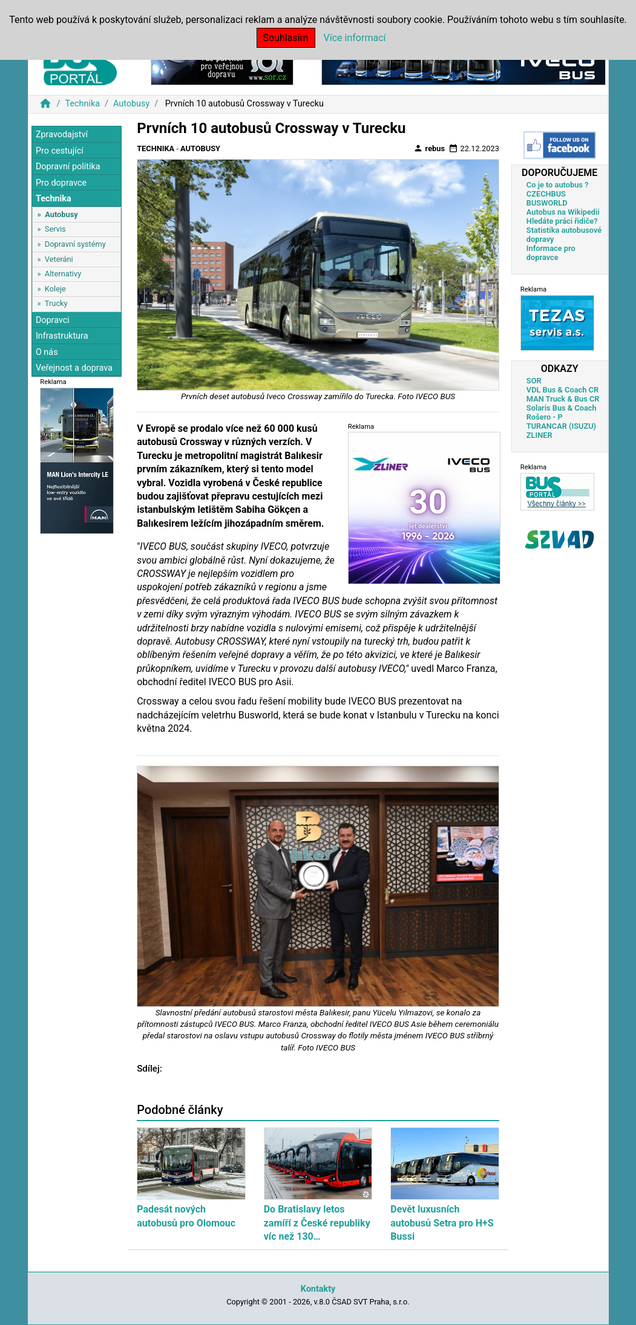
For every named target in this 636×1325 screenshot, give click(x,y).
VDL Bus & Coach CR (562, 389)
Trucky (56, 303)
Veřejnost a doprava (74, 368)
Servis (55, 228)
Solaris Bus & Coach (561, 407)
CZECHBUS (546, 193)
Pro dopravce (61, 183)
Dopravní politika (68, 166)
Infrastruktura (62, 336)
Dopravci (53, 320)
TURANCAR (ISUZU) (561, 426)
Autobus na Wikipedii (563, 211)
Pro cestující (60, 151)
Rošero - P (544, 417)
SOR (534, 380)
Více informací (355, 38)
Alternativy (63, 273)
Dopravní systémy (75, 244)
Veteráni (59, 259)
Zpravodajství (62, 134)
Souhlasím (286, 38)
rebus (429, 148)
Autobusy (131, 104)
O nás (47, 352)
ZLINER (539, 435)
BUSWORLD (547, 202)
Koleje (55, 288)
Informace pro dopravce (550, 253)
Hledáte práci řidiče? (562, 221)
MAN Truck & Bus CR (563, 398)
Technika (82, 104)
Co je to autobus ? (557, 184)
